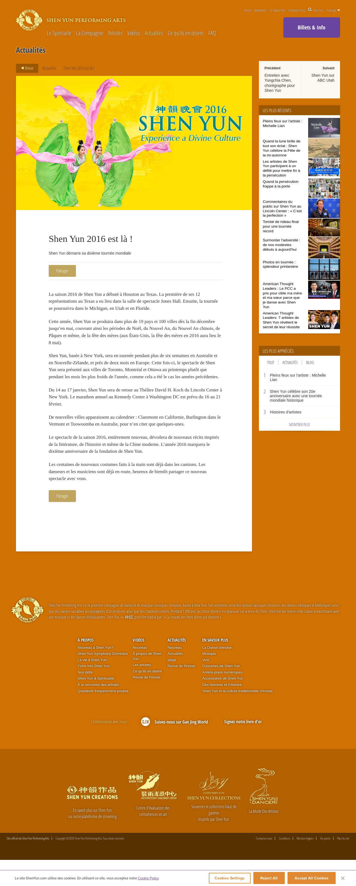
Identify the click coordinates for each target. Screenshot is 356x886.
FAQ (212, 33)
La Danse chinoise (217, 674)
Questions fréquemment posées (103, 717)
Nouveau (140, 674)
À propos (86, 666)
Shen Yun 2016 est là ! (79, 68)
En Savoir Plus (277, 10)
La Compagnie (89, 33)
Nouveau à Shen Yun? (95, 674)
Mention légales (305, 864)
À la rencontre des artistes (98, 711)
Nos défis (85, 698)
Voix (205, 686)
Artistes (115, 33)
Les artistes (142, 691)
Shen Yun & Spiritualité (96, 704)
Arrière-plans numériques (222, 698)
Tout (270, 362)
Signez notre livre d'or (243, 748)
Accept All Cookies (311, 878)
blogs (172, 686)
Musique (209, 680)
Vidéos (133, 33)
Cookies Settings (228, 878)
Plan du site (343, 864)
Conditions (284, 864)
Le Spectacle (59, 33)
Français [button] (333, 10)
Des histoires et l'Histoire (222, 711)
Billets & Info (311, 27)
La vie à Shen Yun (92, 686)
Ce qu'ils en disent (186, 33)
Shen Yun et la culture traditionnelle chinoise (237, 717)
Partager (62, 271)
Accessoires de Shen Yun (222, 704)
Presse (247, 10)
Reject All (269, 878)
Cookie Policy (148, 878)
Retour (26, 68)
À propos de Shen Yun (147, 682)
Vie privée (325, 864)
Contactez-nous (296, 10)
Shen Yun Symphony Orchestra (103, 680)
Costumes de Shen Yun (221, 692)
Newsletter (260, 10)
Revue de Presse (146, 703)
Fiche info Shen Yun (93, 692)
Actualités (154, 33)
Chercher (316, 10)
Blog (310, 362)
